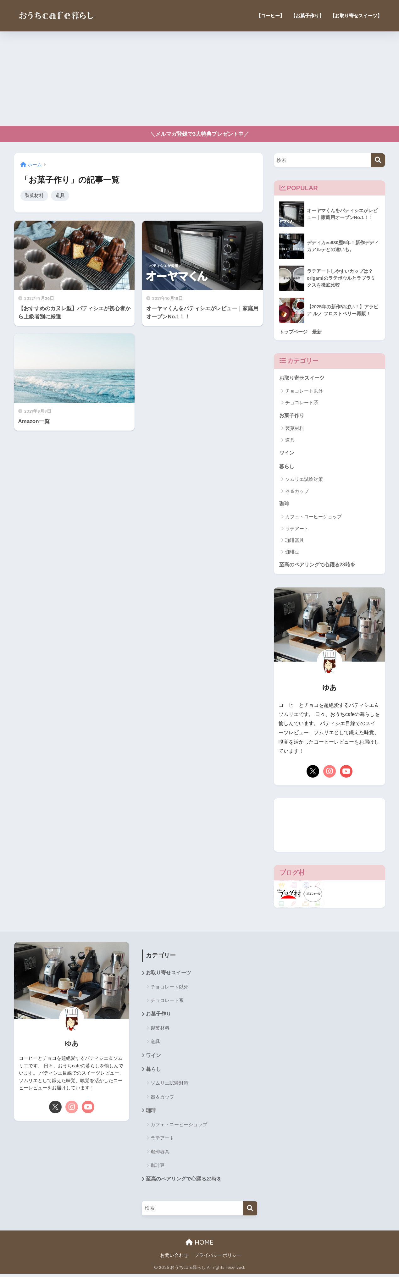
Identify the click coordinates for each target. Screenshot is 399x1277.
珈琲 (284, 505)
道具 (60, 195)
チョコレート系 (301, 403)
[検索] (378, 160)
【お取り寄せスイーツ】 (356, 15)
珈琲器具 (294, 541)
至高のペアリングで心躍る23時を (319, 566)
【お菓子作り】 (307, 15)
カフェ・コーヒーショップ (313, 518)
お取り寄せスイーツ (303, 378)
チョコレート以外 (304, 391)
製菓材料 (34, 195)
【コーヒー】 (270, 15)
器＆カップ (297, 492)
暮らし (287, 468)
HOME (199, 1245)
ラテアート (297, 529)
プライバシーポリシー (217, 1258)
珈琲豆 (292, 553)
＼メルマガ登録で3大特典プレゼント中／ (199, 134)
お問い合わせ (174, 1258)
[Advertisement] (199, 79)
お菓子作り (292, 416)
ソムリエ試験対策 (304, 480)
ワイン (287, 453)
